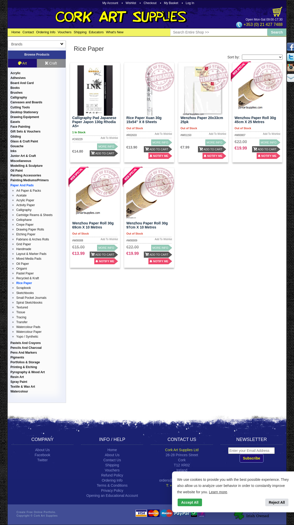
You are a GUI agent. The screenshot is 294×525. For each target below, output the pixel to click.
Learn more (218, 492)
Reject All (277, 502)
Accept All (189, 502)
